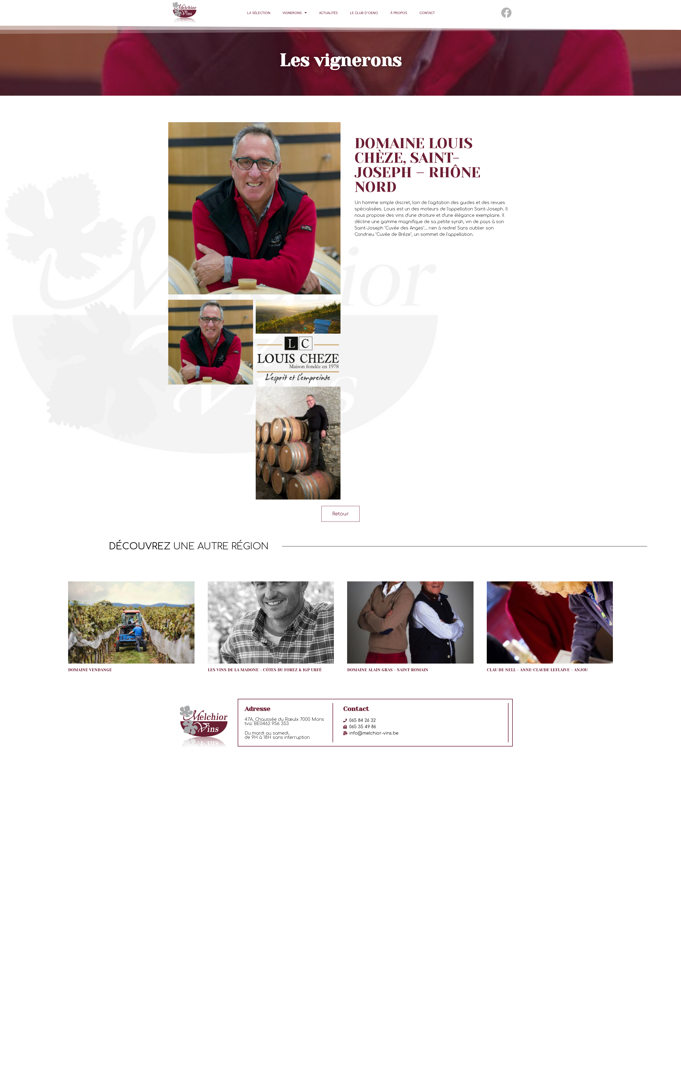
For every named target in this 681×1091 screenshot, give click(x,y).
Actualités (328, 12)
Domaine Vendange (90, 667)
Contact (427, 12)
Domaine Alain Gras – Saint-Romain (387, 667)
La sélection (258, 12)
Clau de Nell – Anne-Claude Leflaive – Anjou (537, 667)
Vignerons (294, 12)
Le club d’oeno (364, 12)
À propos (398, 12)
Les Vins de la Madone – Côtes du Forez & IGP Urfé (265, 667)
